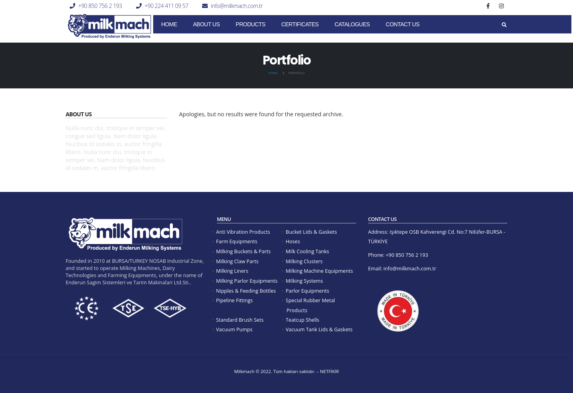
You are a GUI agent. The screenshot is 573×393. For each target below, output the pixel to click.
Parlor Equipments (307, 290)
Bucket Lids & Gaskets (311, 232)
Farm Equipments (236, 241)
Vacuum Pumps (234, 329)
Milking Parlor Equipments (246, 281)
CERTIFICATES (300, 24)
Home (169, 24)
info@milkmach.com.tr (237, 6)
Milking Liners (232, 271)
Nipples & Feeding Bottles (246, 290)
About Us (206, 24)
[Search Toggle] (504, 25)
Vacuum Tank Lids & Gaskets (319, 329)
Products (250, 24)
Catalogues (352, 24)
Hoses (293, 241)
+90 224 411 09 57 (166, 6)
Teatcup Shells (302, 320)
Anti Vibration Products (243, 232)
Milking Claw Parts (237, 261)
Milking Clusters (304, 261)
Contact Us (402, 24)
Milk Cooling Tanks (307, 251)
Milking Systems (304, 281)
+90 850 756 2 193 (100, 6)
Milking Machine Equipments (319, 271)
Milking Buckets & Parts (243, 251)
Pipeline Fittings (234, 300)
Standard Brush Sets (239, 320)
